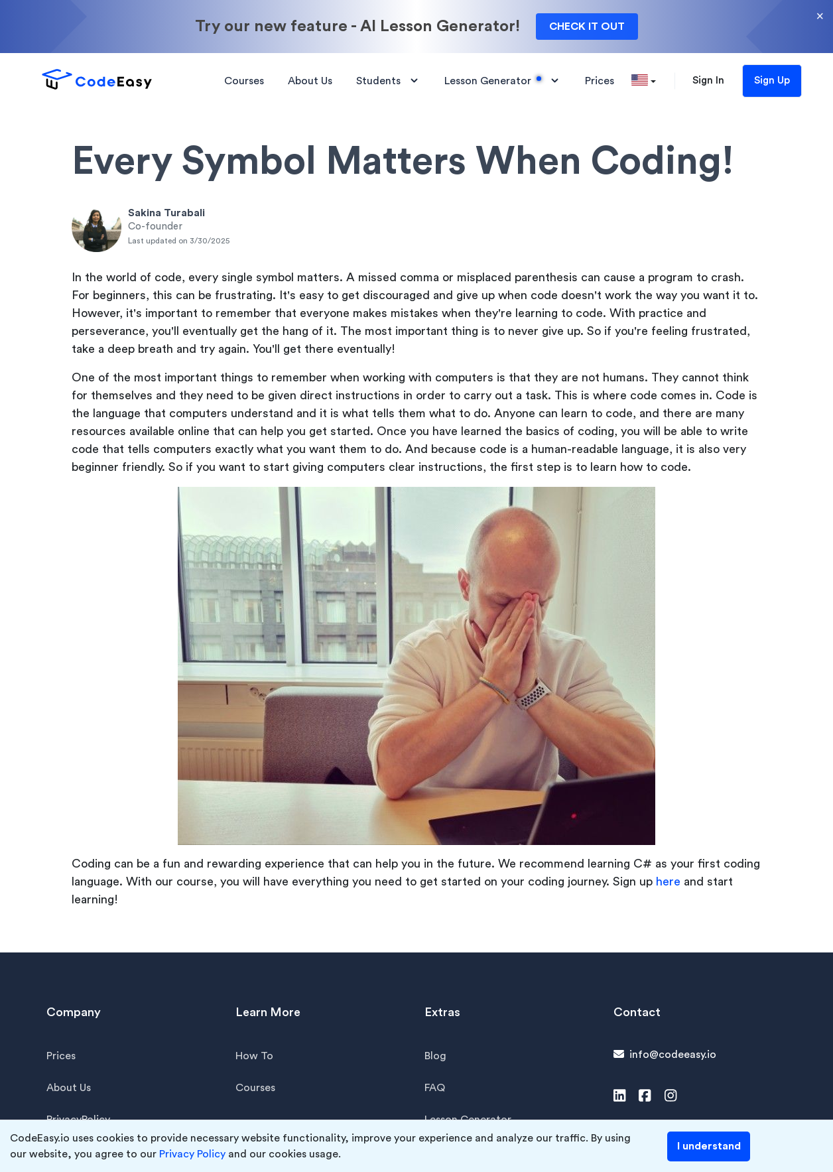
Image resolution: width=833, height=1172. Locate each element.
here (668, 881)
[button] (643, 81)
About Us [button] (310, 81)
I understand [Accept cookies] (709, 1146)
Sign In (708, 81)
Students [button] (388, 81)
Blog (435, 1056)
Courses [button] (244, 81)
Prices (61, 1056)
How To (254, 1056)
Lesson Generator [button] (502, 81)
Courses (255, 1087)
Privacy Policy (192, 1154)
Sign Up (772, 81)
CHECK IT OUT (587, 26)
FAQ (434, 1087)
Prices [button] (599, 81)
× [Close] (820, 16)
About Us (68, 1087)
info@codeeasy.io (672, 1054)
